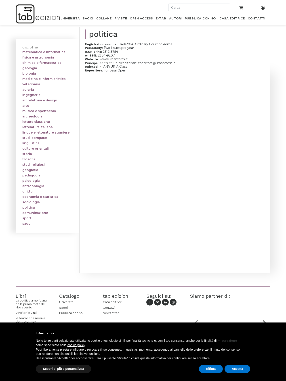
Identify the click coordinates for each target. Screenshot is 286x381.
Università (66, 302)
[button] (248, 333)
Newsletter (111, 313)
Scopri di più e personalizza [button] (63, 369)
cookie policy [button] (76, 345)
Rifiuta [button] (211, 369)
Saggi (63, 307)
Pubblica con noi (71, 313)
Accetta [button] (237, 369)
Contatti (109, 307)
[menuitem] (70, 19)
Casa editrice (112, 302)
